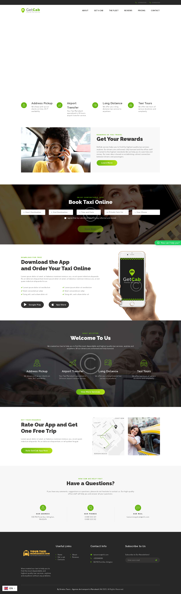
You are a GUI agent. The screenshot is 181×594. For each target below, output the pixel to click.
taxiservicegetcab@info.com (138, 517)
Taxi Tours (145, 103)
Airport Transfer (73, 105)
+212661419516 (156, 2)
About (74, 554)
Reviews (75, 557)
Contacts (61, 559)
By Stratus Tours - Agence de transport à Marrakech (78, 589)
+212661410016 (142, 2)
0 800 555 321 (90, 517)
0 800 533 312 (90, 519)
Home (60, 554)
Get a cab (61, 557)
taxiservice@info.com (100, 554)
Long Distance (113, 103)
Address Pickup (42, 103)
